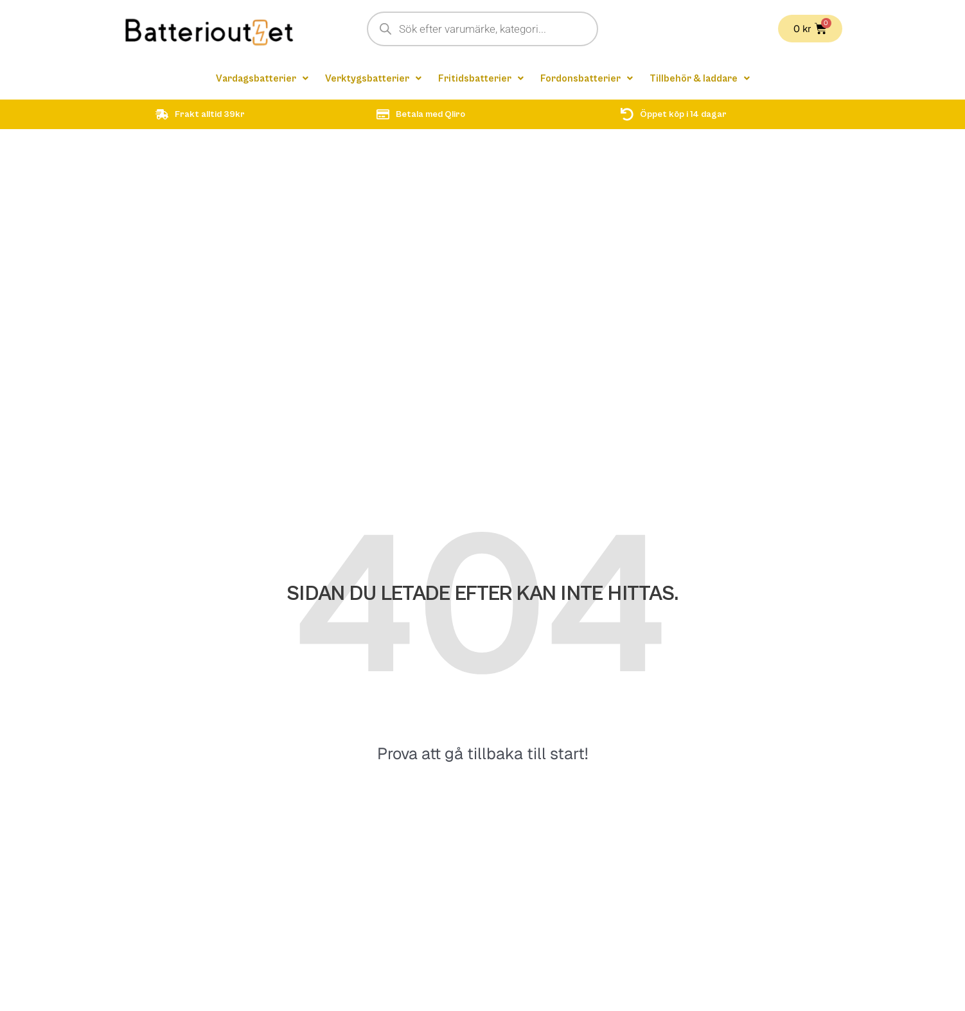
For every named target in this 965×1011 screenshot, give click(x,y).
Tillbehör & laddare (704, 79)
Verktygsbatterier (371, 79)
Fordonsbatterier (589, 79)
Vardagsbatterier (257, 79)
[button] (257, 79)
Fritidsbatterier (481, 79)
